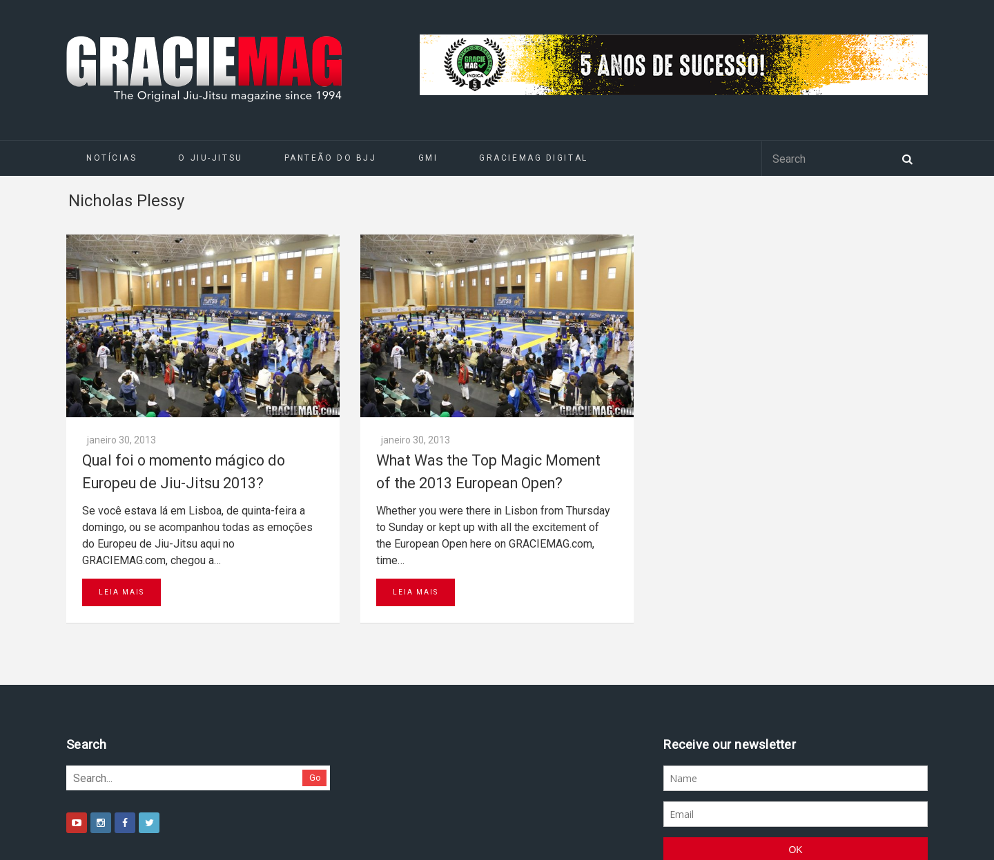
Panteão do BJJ (330, 158)
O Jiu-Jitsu (210, 158)
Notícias (111, 158)
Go (315, 777)
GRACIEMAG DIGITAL (533, 158)
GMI (428, 158)
